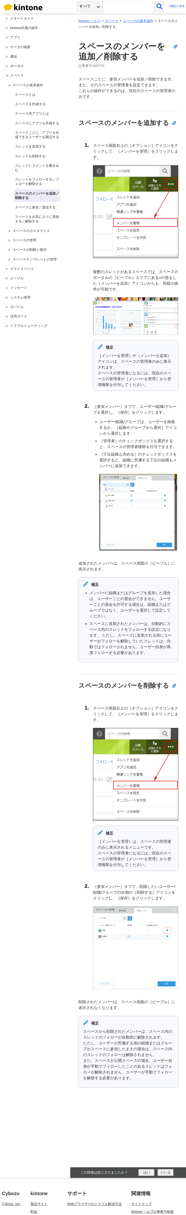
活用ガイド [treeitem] (18, 316)
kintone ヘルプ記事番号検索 (152, 1212)
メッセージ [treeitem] (18, 288)
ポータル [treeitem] (17, 66)
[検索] (159, 6)
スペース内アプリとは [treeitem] (32, 113)
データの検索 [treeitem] (20, 47)
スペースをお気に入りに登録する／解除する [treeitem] (37, 219)
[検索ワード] (129, 6)
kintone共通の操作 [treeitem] (24, 28)
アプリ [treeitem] (15, 37)
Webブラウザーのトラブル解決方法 (94, 1204)
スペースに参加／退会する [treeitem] (35, 207)
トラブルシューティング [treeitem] (28, 326)
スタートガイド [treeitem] (22, 18)
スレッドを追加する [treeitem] (30, 146)
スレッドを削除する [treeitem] (30, 156)
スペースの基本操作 (138, 21)
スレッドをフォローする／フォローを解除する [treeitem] (37, 181)
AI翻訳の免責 (177, 6)
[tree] (36, 573)
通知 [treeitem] (13, 56)
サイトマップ (141, 1204)
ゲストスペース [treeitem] (22, 269)
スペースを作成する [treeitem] (30, 104)
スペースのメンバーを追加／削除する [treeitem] (37, 195)
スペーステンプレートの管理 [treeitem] (35, 259)
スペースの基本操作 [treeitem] (28, 85)
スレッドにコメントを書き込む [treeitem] (37, 168)
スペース (111, 21)
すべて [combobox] (85, 6)
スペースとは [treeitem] (25, 94)
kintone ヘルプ (89, 21)
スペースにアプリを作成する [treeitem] (37, 123)
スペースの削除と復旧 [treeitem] (29, 250)
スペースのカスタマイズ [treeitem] (31, 231)
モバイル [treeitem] (17, 307)
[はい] (146, 1172)
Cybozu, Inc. (11, 1204)
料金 (34, 1212)
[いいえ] (165, 1172)
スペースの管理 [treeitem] (24, 240)
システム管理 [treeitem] (20, 297)
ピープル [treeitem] (17, 278)
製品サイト (39, 1204)
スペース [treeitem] (17, 75)
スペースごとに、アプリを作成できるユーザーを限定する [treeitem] (37, 135)
